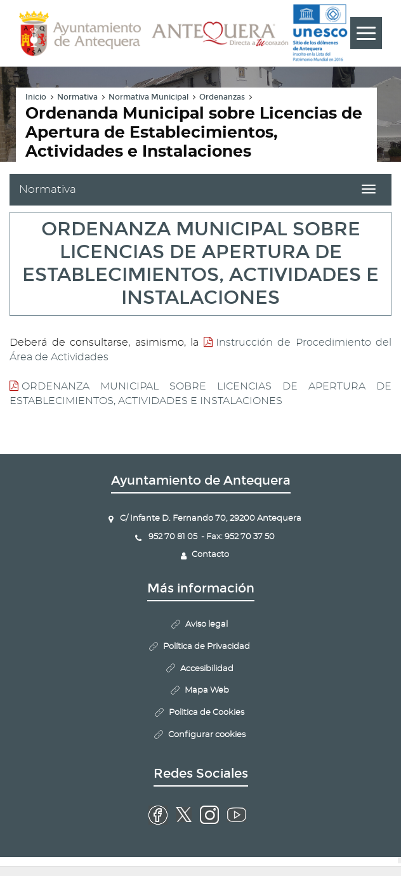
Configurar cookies (207, 735)
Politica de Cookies (206, 713)
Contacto (210, 555)
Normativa (77, 97)
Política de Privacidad (206, 647)
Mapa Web (207, 690)
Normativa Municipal (148, 97)
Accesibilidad (206, 669)
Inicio (35, 97)
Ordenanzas (222, 97)
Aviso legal (206, 624)
